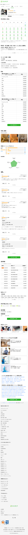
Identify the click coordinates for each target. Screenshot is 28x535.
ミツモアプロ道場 (4, 499)
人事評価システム (4, 468)
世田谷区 (12, 388)
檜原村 (10, 396)
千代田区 (3, 386)
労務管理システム (4, 470)
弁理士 (2, 450)
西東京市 (22, 395)
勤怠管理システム (4, 461)
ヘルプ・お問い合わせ (4, 501)
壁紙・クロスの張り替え (5, 421)
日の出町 (6, 396)
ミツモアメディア (4, 486)
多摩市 (8, 395)
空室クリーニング (6, 402)
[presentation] (2, 6)
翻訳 (1, 457)
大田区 (9, 388)
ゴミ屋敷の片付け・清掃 (5, 426)
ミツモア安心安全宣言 (4, 488)
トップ (2, 402)
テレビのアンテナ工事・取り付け (6, 419)
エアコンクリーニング (4, 408)
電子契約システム (4, 466)
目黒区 (6, 388)
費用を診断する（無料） (14, 318)
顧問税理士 (2, 437)
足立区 (18, 389)
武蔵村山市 (4, 395)
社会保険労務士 (3, 448)
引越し (2, 412)
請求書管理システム (4, 472)
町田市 (6, 392)
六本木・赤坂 (13, 378)
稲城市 (11, 395)
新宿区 (12, 386)
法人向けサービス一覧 (4, 483)
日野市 (16, 392)
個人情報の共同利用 (21, 529)
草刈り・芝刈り (3, 424)
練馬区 (14, 389)
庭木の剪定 (2, 415)
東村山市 (19, 392)
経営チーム (2, 511)
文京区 (15, 386)
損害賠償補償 (3, 490)
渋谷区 (16, 388)
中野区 (19, 388)
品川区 (3, 388)
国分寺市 (23, 392)
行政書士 (2, 446)
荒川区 (8, 389)
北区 (6, 389)
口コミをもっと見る (14, 257)
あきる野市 (18, 395)
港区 (10, 386)
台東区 (18, 386)
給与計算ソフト (3, 463)
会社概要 (2, 509)
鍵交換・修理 (3, 430)
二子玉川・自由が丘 (16, 381)
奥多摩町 (13, 396)
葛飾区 (21, 389)
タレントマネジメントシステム (6, 475)
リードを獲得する (4, 497)
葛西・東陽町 (10, 381)
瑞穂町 (3, 396)
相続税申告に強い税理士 (5, 439)
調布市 (3, 392)
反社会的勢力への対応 (6, 529)
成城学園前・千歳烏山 (6, 378)
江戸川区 (24, 389)
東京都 (10, 402)
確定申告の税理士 (4, 435)
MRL (15, 402)
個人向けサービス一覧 (4, 481)
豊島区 (3, 389)
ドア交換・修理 (3, 428)
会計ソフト (2, 459)
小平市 (13, 392)
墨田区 (21, 386)
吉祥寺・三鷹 (4, 381)
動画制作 (2, 452)
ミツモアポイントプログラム (8, 531)
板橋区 (11, 389)
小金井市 (9, 392)
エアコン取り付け (4, 410)
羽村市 (14, 395)
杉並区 (22, 388)
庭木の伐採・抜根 (4, 417)
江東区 (24, 386)
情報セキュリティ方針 (14, 529)
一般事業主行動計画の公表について (19, 531)
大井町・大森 (18, 378)
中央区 (7, 386)
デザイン (2, 455)
